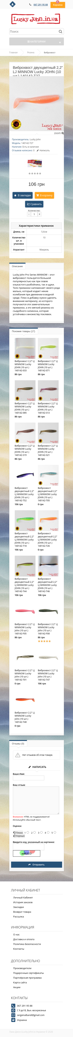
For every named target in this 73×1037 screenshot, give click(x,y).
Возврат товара (22, 911)
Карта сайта (20, 982)
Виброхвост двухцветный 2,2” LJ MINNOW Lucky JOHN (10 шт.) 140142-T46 (47, 585)
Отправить (36, 864)
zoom (59, 133)
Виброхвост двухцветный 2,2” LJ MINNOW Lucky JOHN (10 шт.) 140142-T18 (24, 539)
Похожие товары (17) (23, 331)
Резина (30, 52)
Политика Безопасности (27, 944)
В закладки (24, 195)
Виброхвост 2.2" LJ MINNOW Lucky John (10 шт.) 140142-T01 (25, 675)
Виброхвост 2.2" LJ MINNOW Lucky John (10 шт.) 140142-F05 (25, 629)
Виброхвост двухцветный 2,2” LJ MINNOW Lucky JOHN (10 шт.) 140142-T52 (24, 494)
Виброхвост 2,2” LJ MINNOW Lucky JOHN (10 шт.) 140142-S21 (48, 450)
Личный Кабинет (23, 897)
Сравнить (36, 204)
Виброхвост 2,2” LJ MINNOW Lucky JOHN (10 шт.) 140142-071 (48, 366)
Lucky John (35, 139)
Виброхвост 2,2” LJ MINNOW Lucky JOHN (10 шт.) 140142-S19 (25, 450)
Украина (22, 1020)
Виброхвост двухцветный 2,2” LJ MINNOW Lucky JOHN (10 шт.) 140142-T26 (47, 539)
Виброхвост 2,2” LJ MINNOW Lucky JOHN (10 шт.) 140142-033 (25, 366)
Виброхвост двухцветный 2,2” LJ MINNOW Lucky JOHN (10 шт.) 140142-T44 (24, 585)
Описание (17, 266)
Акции (17, 987)
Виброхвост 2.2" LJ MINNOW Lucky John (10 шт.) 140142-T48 (25, 717)
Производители (22, 968)
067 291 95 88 (41, 4)
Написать (43, 150)
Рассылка (18, 916)
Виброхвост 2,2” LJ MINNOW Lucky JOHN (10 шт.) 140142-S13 (48, 408)
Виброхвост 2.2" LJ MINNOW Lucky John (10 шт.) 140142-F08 (48, 629)
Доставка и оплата (24, 939)
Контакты (18, 948)
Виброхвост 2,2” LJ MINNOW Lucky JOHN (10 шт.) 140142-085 (25, 408)
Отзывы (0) (18, 743)
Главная (13, 52)
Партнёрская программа (27, 977)
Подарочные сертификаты (28, 973)
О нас (16, 934)
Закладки (18, 907)
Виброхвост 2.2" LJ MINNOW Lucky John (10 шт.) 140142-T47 (48, 675)
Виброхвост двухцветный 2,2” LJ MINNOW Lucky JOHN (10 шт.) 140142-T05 (47, 494)
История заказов (23, 902)
